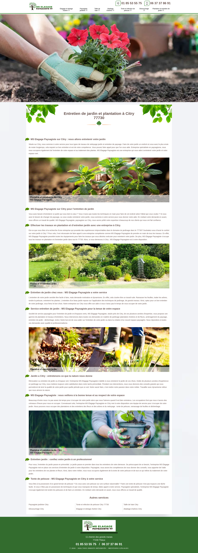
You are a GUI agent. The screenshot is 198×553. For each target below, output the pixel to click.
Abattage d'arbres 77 (110, 9)
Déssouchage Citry (36, 509)
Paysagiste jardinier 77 (83, 9)
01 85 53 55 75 (131, 3)
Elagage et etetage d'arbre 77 (66, 9)
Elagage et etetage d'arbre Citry (88, 509)
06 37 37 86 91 (160, 3)
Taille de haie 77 (97, 9)
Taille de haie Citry (131, 505)
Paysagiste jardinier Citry (39, 505)
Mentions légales (118, 548)
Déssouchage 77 (144, 9)
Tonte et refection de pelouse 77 (128, 9)
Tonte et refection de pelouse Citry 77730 (92, 505)
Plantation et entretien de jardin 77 (160, 9)
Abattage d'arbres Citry (133, 509)
